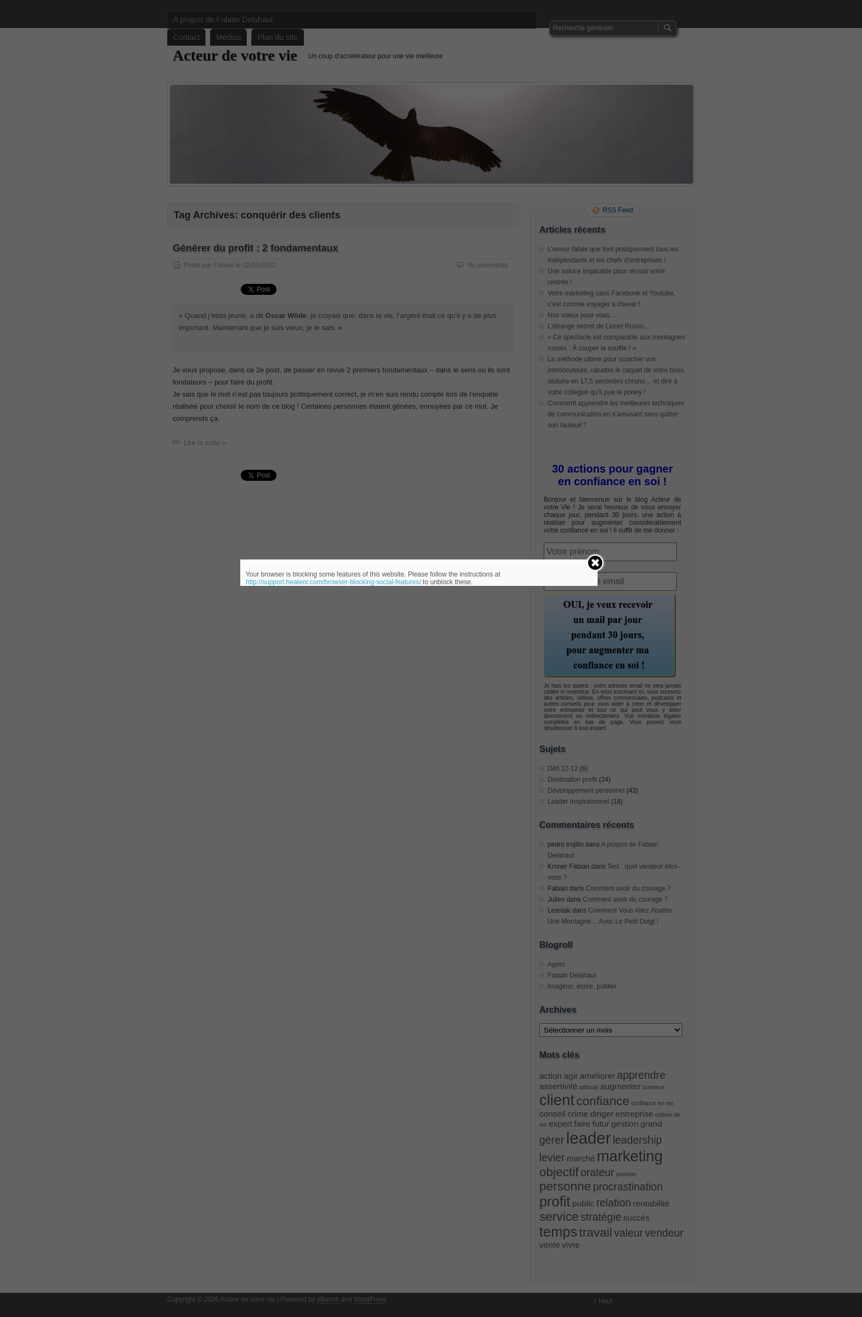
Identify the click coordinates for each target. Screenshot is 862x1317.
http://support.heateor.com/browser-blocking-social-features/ (333, 582)
